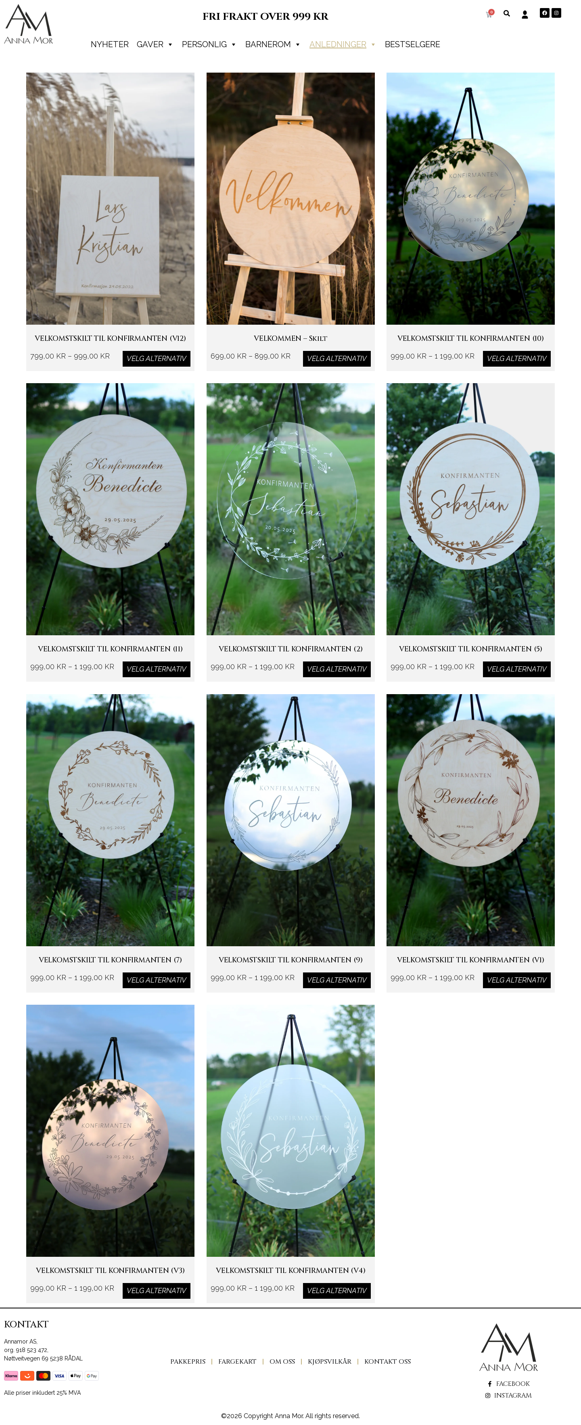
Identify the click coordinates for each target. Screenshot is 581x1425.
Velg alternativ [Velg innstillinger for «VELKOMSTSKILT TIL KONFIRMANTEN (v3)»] (156, 1290)
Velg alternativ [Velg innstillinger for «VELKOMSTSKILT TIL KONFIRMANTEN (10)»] (517, 358)
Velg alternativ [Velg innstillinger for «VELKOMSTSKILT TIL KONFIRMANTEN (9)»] (336, 980)
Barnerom (273, 44)
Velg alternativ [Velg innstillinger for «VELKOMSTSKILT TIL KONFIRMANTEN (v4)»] (336, 1290)
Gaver (155, 44)
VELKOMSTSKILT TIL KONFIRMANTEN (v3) (110, 1279)
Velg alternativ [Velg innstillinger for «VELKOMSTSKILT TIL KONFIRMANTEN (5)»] (517, 669)
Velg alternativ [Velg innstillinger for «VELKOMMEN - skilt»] (336, 358)
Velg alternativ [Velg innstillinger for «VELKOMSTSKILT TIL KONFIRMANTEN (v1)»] (517, 980)
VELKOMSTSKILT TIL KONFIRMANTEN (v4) (290, 1279)
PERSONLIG (209, 44)
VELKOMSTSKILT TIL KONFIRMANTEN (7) (110, 968)
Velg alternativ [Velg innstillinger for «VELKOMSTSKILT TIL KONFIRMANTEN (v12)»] (156, 358)
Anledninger (343, 44)
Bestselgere (412, 44)
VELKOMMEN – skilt (291, 347)
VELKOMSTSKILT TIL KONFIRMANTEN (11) (110, 657)
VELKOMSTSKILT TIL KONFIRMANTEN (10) (470, 347)
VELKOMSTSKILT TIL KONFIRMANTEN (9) (290, 968)
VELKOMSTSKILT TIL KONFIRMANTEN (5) (470, 657)
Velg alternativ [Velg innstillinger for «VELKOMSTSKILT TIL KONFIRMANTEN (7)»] (156, 980)
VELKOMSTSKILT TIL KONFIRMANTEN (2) (290, 657)
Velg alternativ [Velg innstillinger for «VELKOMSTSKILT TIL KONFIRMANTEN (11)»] (156, 669)
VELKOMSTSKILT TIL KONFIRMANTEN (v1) (470, 968)
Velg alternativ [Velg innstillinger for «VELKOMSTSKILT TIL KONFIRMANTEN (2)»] (336, 669)
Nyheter (110, 44)
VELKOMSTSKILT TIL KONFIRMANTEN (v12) (110, 347)
